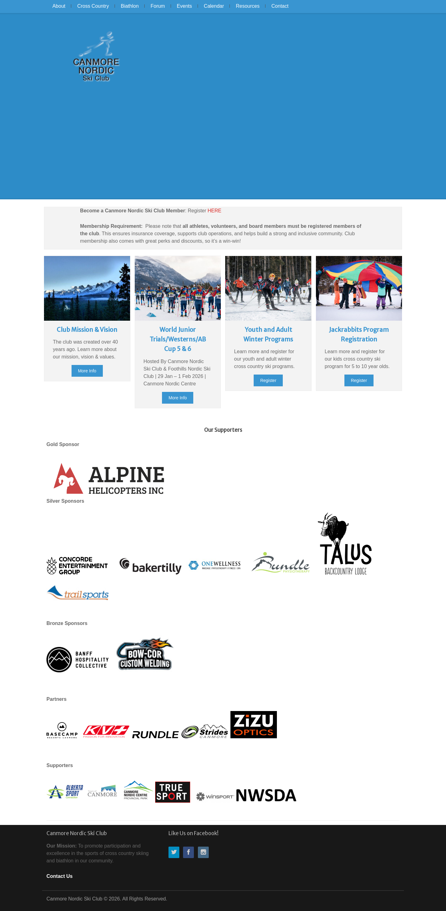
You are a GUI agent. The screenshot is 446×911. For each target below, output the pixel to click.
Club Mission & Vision (87, 329)
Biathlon (130, 6)
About (58, 6)
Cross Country (93, 6)
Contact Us (59, 876)
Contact (279, 6)
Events (184, 6)
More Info (87, 370)
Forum (158, 6)
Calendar (214, 6)
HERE (214, 210)
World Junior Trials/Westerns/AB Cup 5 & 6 (178, 339)
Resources (247, 6)
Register (268, 380)
